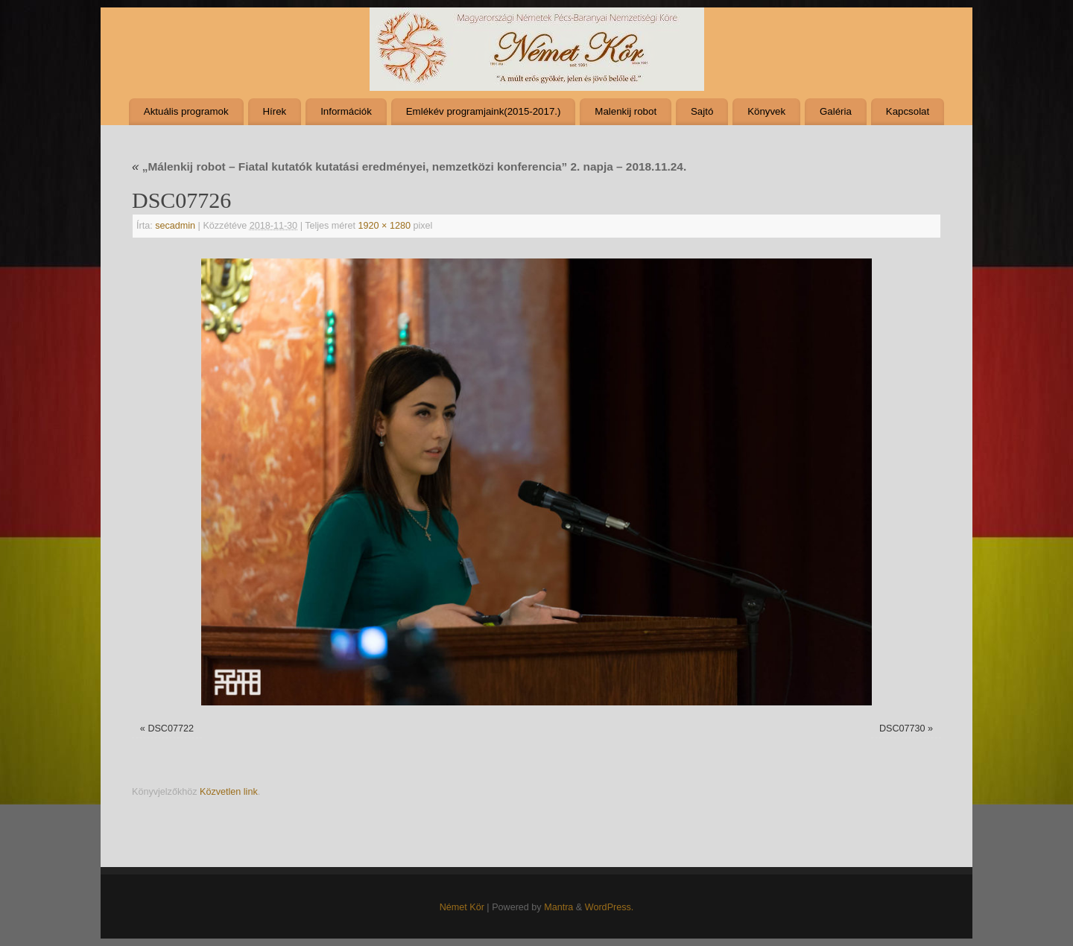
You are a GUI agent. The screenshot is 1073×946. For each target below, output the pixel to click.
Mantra (558, 907)
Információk (346, 111)
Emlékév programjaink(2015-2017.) (483, 111)
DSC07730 (902, 728)
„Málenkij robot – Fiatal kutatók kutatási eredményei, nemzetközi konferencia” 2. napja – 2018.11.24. (409, 166)
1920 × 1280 (384, 225)
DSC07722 (171, 728)
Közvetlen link (229, 792)
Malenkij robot (625, 111)
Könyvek (766, 111)
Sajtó (702, 111)
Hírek (274, 111)
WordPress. (609, 907)
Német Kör (462, 907)
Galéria (836, 111)
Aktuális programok (186, 111)
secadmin (175, 225)
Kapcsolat (907, 111)
